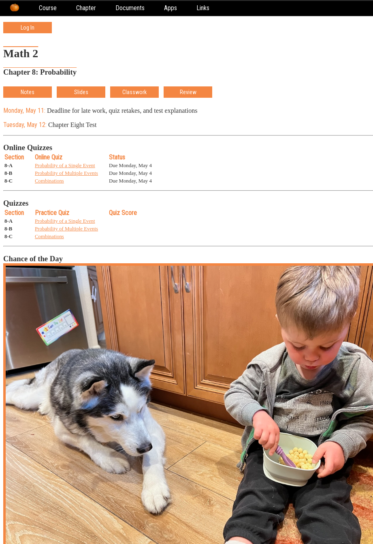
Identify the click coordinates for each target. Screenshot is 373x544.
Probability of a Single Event (65, 165)
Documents (130, 8)
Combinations (49, 181)
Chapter (86, 8)
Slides (81, 92)
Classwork (134, 92)
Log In (27, 27)
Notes (27, 92)
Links (202, 8)
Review (188, 92)
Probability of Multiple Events (66, 173)
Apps (170, 8)
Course (48, 8)
